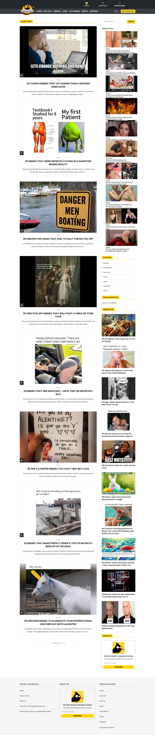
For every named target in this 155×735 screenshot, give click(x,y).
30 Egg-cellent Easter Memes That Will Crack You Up (118, 403)
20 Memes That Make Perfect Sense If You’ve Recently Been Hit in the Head (58, 546)
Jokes (65, 11)
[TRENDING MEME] (119, 3)
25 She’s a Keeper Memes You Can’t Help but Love (58, 469)
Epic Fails (48, 11)
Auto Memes (74, 11)
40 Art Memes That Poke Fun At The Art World (118, 340)
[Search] (115, 11)
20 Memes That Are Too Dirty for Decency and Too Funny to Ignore (117, 434)
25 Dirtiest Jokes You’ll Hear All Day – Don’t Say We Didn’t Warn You (118, 563)
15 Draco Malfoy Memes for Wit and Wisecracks (118, 627)
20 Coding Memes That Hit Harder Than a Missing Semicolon (58, 85)
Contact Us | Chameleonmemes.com (32, 706)
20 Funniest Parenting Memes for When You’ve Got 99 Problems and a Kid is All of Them (118, 531)
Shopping (94, 11)
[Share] (21, 75)
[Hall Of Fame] (103, 3)
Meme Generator (128, 11)
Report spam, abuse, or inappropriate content (35, 711)
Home (22, 691)
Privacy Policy (24, 696)
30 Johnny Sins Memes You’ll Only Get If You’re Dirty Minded (117, 371)
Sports (85, 11)
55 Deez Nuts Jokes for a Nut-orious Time (118, 466)
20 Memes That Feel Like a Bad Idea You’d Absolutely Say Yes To (118, 595)
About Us (23, 701)
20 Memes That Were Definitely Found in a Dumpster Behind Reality (58, 163)
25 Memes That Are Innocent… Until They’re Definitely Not (58, 393)
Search (131, 22)
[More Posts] (58, 644)
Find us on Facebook (109, 303)
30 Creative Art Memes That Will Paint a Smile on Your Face (58, 315)
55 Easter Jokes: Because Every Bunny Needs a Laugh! (116, 498)
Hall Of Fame (103, 6)
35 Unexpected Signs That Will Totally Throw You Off (58, 239)
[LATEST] (87, 3)
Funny (39, 11)
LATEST (86, 6)
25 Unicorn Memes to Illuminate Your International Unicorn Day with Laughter (58, 623)
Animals (57, 11)
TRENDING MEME (119, 6)
